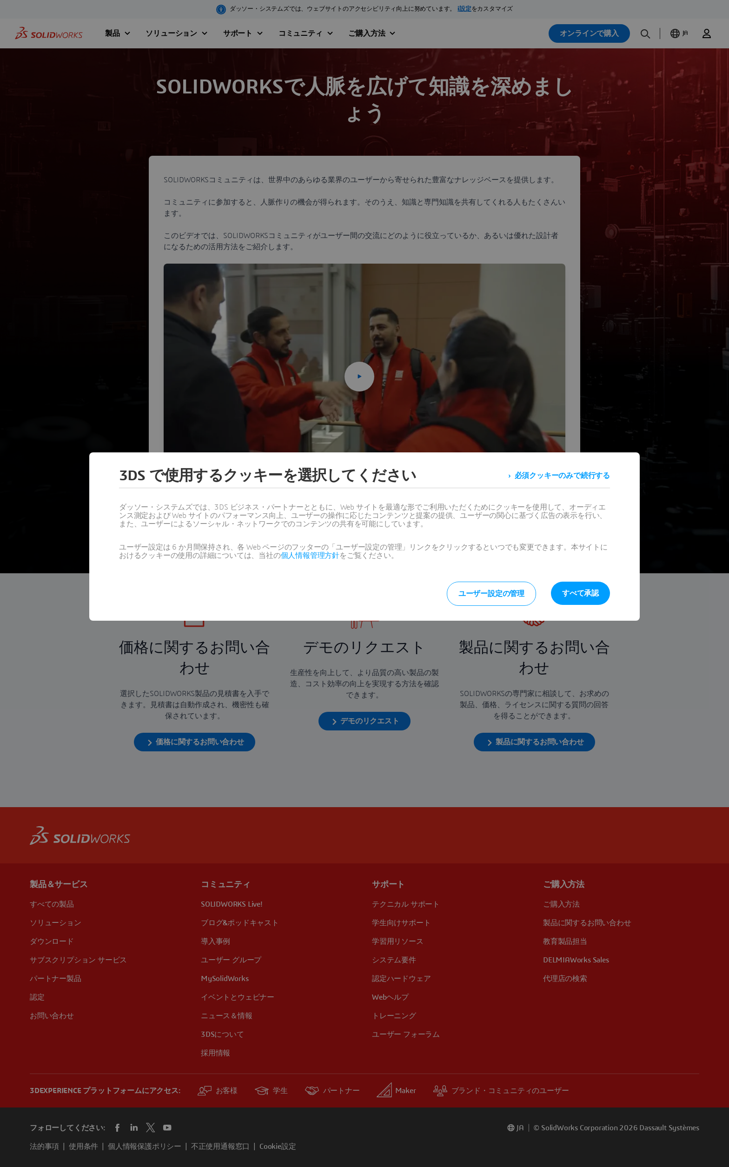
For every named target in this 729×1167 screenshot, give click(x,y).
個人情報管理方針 (310, 555)
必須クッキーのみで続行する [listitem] (562, 475)
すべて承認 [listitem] (580, 593)
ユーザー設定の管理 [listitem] (491, 593)
